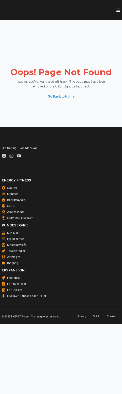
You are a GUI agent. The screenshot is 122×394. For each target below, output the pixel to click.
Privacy (81, 329)
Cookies (112, 329)
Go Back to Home (61, 96)
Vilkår (96, 329)
